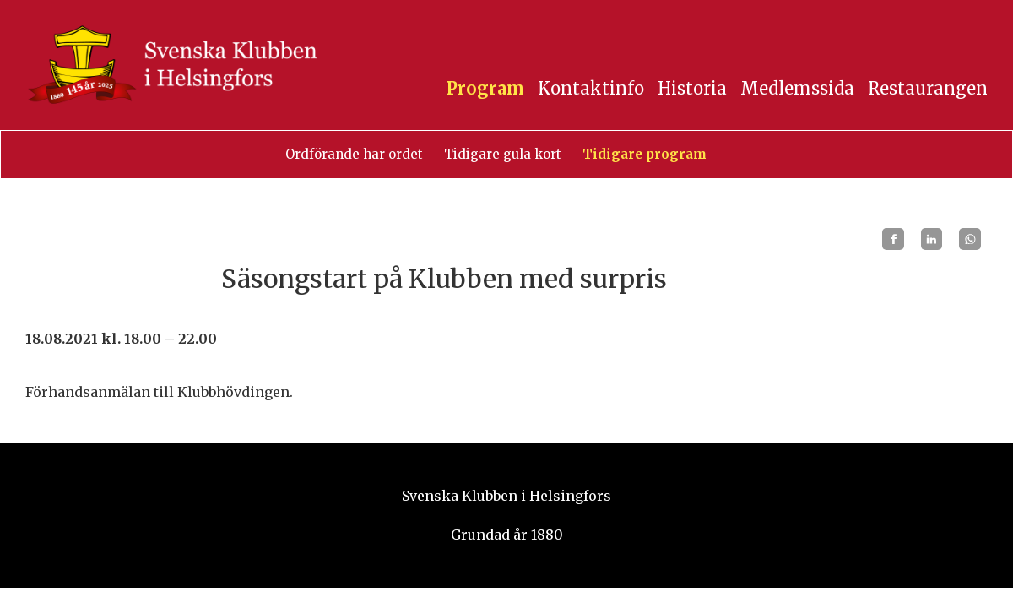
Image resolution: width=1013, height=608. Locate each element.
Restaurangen (928, 88)
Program (485, 88)
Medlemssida (797, 88)
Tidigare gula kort (502, 154)
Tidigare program (644, 154)
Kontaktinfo (591, 88)
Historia (692, 88)
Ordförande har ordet (354, 154)
